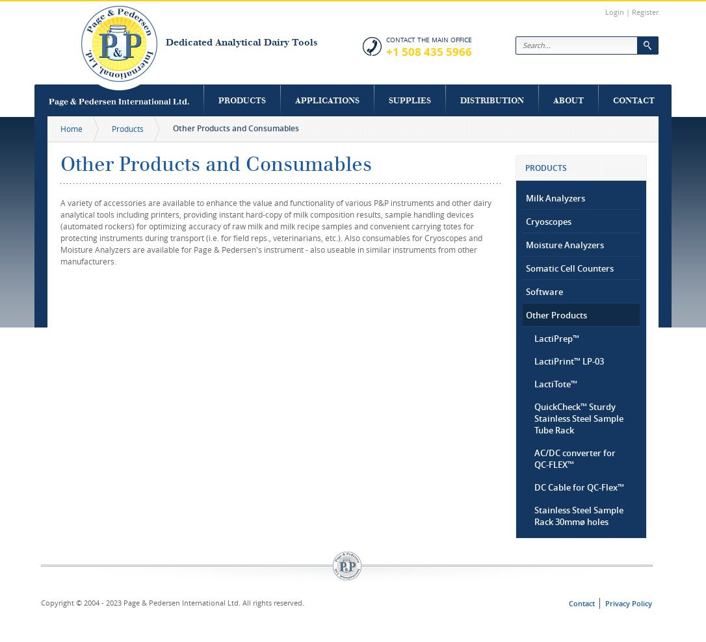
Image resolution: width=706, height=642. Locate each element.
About (568, 100)
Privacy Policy (628, 603)
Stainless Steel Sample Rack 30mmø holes (578, 516)
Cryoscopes (548, 221)
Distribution (492, 100)
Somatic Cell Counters (570, 268)
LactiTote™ (555, 384)
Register (645, 12)
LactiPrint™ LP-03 (569, 361)
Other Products (556, 315)
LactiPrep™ (556, 338)
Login (614, 12)
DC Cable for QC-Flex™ (579, 487)
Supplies (410, 100)
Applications (327, 100)
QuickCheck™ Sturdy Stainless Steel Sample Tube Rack (578, 418)
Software (544, 292)
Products (242, 100)
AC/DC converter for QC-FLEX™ (575, 458)
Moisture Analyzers (565, 245)
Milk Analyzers (555, 198)
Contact (634, 100)
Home (71, 128)
